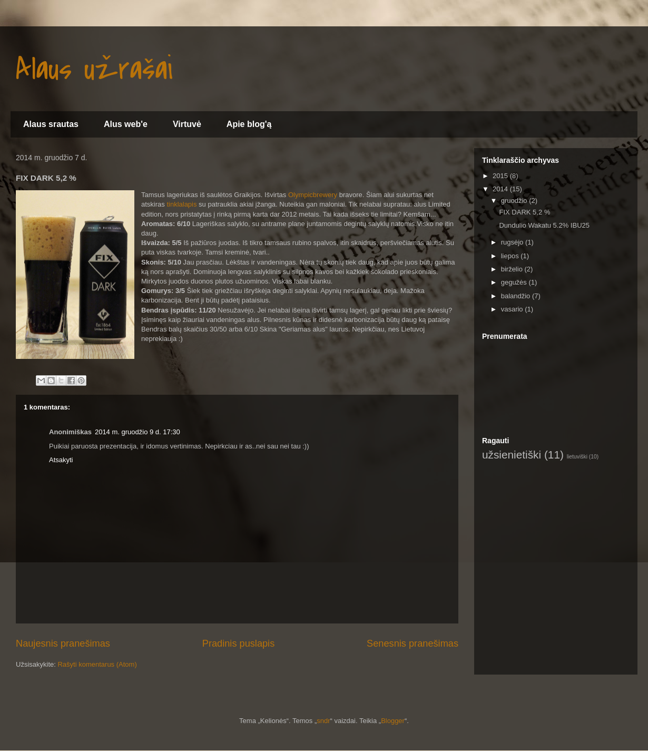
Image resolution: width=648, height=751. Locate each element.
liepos (511, 256)
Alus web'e (126, 124)
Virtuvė (187, 124)
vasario (513, 309)
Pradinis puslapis (238, 643)
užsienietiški (511, 454)
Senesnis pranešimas (412, 643)
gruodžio (515, 200)
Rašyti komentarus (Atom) (96, 664)
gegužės (515, 282)
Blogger (393, 721)
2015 (501, 176)
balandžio (516, 296)
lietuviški (577, 457)
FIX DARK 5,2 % (524, 212)
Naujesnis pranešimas (63, 643)
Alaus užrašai (94, 69)
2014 (501, 189)
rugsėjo (513, 242)
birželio (513, 269)
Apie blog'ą (249, 124)
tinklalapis (181, 204)
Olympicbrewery (312, 195)
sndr (323, 721)
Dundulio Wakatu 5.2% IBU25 (544, 225)
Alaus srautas (50, 124)
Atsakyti (61, 460)
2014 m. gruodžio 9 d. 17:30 (137, 432)
